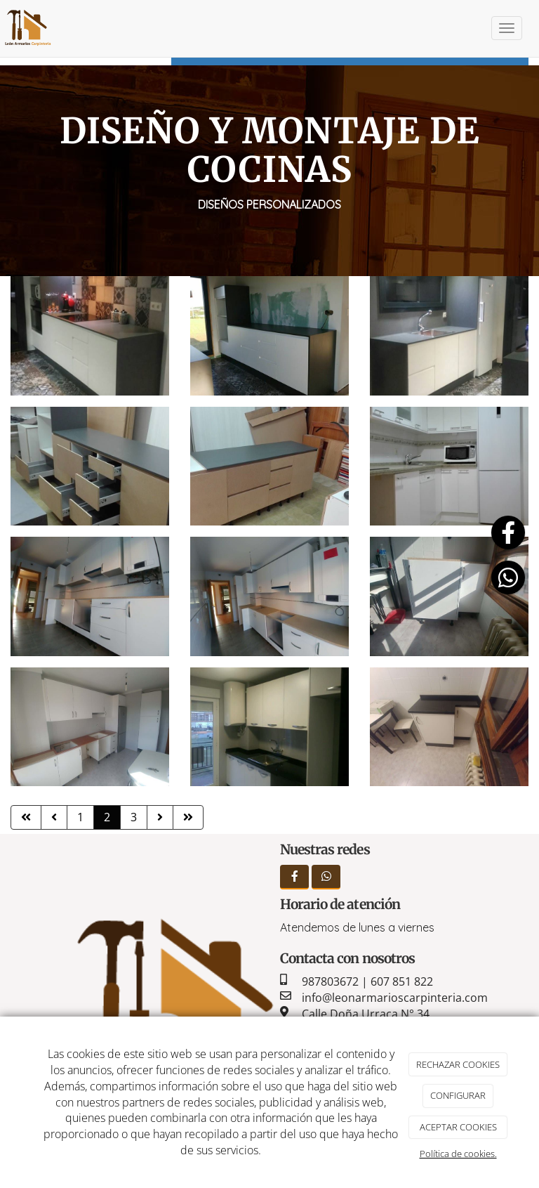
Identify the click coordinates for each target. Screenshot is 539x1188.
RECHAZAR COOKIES (458, 1064)
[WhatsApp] (326, 877)
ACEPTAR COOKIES (458, 1127)
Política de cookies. (458, 1153)
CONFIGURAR (458, 1095)
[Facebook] (294, 877)
